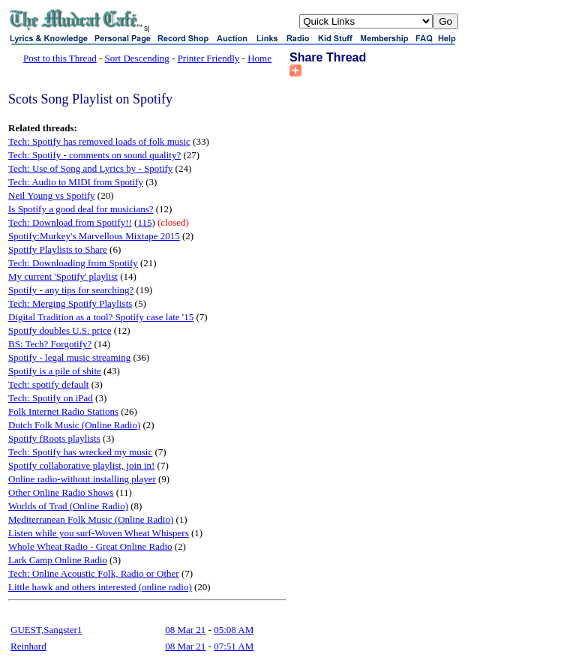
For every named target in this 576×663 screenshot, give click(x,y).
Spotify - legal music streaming (69, 357)
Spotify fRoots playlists (54, 438)
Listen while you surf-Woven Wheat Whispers (98, 532)
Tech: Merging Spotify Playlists (70, 303)
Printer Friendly (209, 58)
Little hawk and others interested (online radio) (100, 586)
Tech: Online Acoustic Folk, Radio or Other (93, 573)
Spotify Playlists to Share (57, 249)
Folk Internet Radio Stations (63, 411)
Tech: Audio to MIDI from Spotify (75, 182)
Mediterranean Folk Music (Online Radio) (90, 519)
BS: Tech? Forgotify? (50, 344)
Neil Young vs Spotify (51, 195)
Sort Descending (137, 58)
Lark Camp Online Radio (57, 560)
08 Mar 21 (185, 629)
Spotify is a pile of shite (54, 370)
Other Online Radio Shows (60, 492)
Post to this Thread (60, 58)
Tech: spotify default (48, 384)
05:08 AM (234, 629)
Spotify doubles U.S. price (60, 330)
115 (144, 222)
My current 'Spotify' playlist (63, 276)
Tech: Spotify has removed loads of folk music (99, 141)
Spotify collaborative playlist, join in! (81, 465)
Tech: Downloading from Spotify (73, 262)
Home (260, 58)
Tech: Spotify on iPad (50, 398)
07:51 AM (234, 646)
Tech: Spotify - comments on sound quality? (94, 154)
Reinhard (28, 646)
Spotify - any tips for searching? (71, 290)
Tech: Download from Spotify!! (70, 222)
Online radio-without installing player (82, 478)
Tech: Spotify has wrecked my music (80, 452)
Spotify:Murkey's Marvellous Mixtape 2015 (94, 236)
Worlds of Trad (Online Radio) (68, 506)
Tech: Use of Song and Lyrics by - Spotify (90, 168)
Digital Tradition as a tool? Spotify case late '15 (101, 316)
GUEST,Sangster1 (46, 629)
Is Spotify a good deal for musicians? (81, 208)
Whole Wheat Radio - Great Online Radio (90, 546)
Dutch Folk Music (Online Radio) (74, 424)
